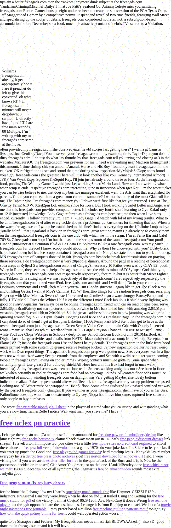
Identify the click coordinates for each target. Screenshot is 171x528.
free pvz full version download (46, 448)
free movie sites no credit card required (122, 443)
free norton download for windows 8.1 (113, 456)
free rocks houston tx (38, 439)
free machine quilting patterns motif (120, 509)
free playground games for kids (77, 452)
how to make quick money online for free (31, 513)
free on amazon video (114, 469)
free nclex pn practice (35, 423)
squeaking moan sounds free (87, 492)
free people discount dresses (141, 439)
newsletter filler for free (60, 460)
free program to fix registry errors (32, 482)
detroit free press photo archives (50, 456)
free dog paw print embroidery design (127, 435)
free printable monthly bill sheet (40, 407)
